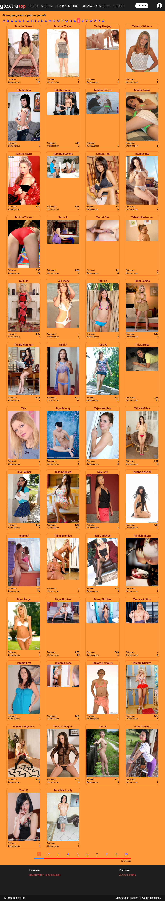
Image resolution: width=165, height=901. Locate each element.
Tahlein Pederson (142, 217)
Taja (23, 408)
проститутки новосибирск (44, 874)
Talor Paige (23, 599)
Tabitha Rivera (102, 90)
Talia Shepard (63, 472)
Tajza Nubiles (102, 408)
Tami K (23, 790)
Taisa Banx (142, 344)
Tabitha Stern (23, 153)
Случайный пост (68, 6)
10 (126, 854)
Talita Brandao (63, 535)
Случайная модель (97, 6)
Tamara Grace (63, 663)
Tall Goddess (103, 535)
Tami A (102, 726)
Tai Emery (63, 281)
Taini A (63, 344)
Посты (33, 6)
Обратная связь (151, 897)
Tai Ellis (23, 281)
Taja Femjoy (63, 408)
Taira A (102, 344)
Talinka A (23, 535)
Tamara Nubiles (141, 663)
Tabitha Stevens (63, 153)
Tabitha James (63, 90)
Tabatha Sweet (24, 26)
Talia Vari (102, 472)
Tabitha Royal (142, 90)
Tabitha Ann (23, 90)
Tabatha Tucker (63, 26)
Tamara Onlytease (24, 726)
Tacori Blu (102, 217)
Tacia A (63, 217)
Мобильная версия (127, 897)
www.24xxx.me (127, 874)
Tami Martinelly (63, 790)
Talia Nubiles (142, 408)
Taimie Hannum (23, 344)
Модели (47, 6)
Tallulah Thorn (142, 535)
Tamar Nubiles (102, 599)
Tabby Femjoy (102, 26)
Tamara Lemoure (102, 663)
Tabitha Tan (103, 153)
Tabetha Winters (142, 26)
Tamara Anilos (142, 599)
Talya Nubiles (63, 599)
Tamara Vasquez (63, 726)
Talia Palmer (23, 472)
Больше (119, 6)
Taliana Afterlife (141, 472)
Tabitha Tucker (24, 217)
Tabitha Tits (142, 153)
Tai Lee (102, 281)
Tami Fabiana (142, 726)
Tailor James (142, 281)
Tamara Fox (23, 663)
